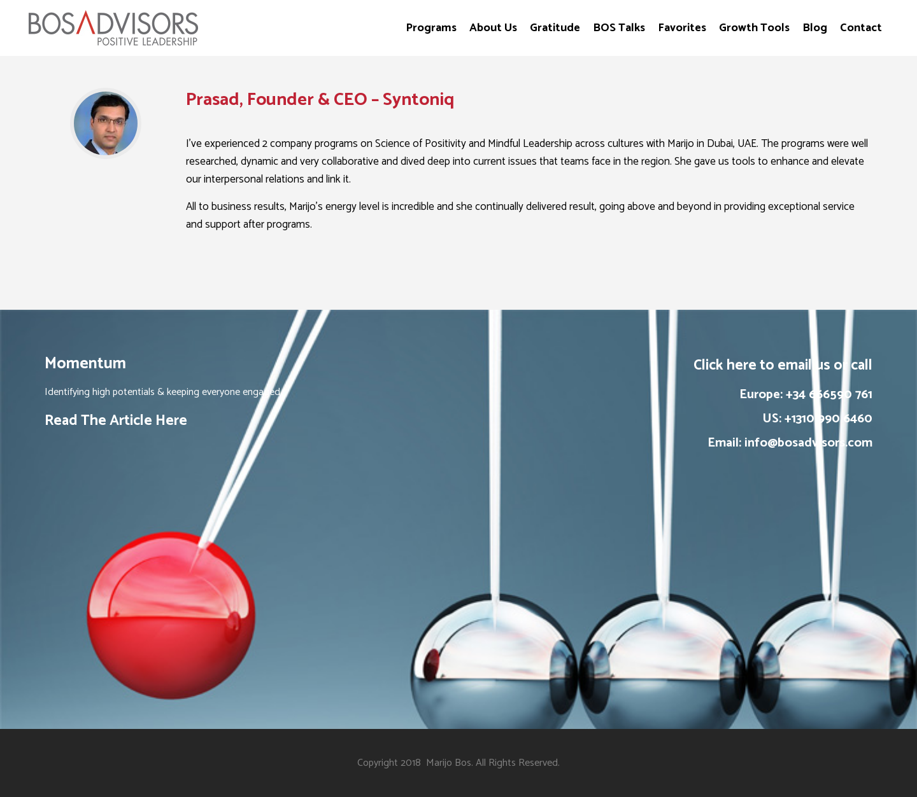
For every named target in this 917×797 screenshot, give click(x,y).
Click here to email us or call (782, 365)
